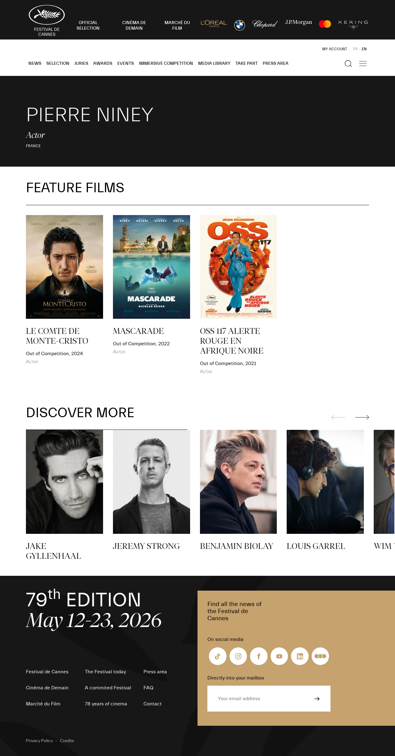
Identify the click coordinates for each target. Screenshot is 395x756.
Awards (102, 63)
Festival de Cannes (47, 672)
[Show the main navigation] (363, 63)
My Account (334, 49)
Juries (81, 63)
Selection (57, 63)
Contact (152, 704)
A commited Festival (108, 688)
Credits (67, 740)
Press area (276, 63)
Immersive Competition (166, 63)
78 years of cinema (106, 704)
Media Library (214, 63)
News (34, 63)
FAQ (148, 688)
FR (355, 49)
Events (125, 63)
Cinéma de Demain (47, 688)
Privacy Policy (39, 740)
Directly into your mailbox (235, 678)
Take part (246, 63)
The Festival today (105, 672)
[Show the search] (348, 64)
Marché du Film (43, 704)
